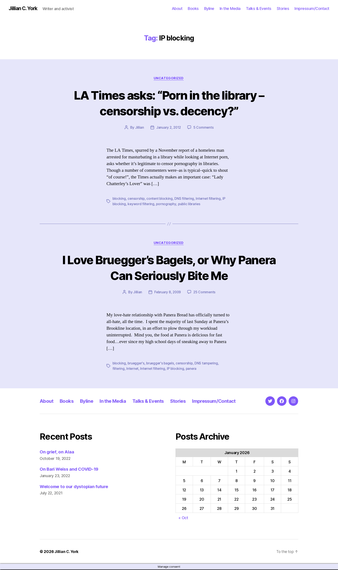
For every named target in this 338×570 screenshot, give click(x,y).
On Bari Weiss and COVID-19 (70, 469)
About (177, 8)
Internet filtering (209, 199)
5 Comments (204, 128)
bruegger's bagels (161, 364)
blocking (119, 199)
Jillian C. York (24, 8)
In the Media (230, 8)
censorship (136, 199)
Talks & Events (258, 8)
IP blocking (176, 369)
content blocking (160, 199)
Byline (209, 8)
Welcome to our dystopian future (75, 487)
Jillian (139, 128)
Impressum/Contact (311, 8)
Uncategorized (169, 79)
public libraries (190, 204)
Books (193, 8)
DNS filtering (185, 199)
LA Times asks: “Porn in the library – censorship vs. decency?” (169, 103)
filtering (119, 369)
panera (192, 369)
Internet (133, 369)
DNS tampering (209, 364)
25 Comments (205, 292)
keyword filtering (141, 204)
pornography (167, 204)
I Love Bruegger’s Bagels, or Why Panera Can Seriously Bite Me (169, 268)
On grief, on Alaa (57, 452)
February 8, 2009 (167, 292)
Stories (283, 8)
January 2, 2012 (168, 128)
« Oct (183, 518)
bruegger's (136, 364)
